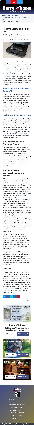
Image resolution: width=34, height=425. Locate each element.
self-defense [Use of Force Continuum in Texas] (6, 66)
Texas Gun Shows (17, 415)
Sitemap (11, 402)
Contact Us (15, 418)
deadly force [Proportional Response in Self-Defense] (12, 213)
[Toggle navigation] (3, 2)
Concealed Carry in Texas (17, 404)
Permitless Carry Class (17, 413)
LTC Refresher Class (16, 410)
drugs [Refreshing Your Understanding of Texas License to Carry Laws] (16, 183)
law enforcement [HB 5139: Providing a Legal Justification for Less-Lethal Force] (20, 195)
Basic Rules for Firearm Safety (17, 115)
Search (11, 399)
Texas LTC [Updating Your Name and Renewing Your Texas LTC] (7, 84)
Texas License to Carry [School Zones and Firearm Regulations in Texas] (9, 76)
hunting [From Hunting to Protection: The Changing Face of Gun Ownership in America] (28, 64)
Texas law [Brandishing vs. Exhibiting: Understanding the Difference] (24, 213)
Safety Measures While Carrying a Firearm (13, 142)
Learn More (11, 334)
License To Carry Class (17, 407)
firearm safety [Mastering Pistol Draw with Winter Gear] (7, 72)
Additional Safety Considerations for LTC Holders (13, 173)
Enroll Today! (23, 334)
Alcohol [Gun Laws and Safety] (9, 183)
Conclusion (8, 268)
